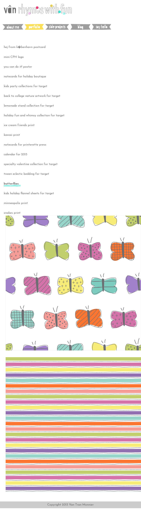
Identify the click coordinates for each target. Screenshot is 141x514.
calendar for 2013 (15, 154)
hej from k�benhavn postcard (24, 47)
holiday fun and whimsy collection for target (34, 115)
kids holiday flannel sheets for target (29, 193)
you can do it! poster (18, 66)
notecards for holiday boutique (25, 76)
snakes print (12, 212)
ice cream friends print (19, 125)
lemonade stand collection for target (29, 105)
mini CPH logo (14, 57)
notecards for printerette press (25, 144)
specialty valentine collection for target (31, 164)
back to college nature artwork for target (32, 96)
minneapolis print (16, 203)
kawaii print (12, 135)
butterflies (11, 183)
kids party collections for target (25, 86)
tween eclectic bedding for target (26, 174)
